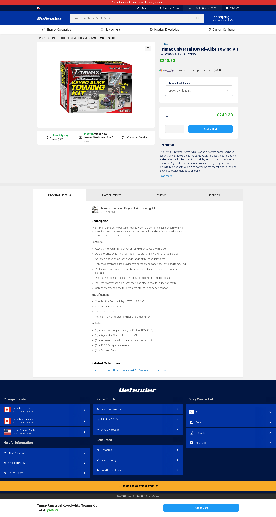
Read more (165, 175)
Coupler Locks (107, 38)
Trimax (163, 43)
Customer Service (169, 8)
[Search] (200, 18)
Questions (213, 195)
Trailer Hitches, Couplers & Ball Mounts (126, 370)
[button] (148, 48)
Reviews (161, 195)
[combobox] (137, 18)
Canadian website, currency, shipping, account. (138, 2)
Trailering (97, 370)
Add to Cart (210, 129)
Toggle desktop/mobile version (138, 486)
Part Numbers (112, 195)
